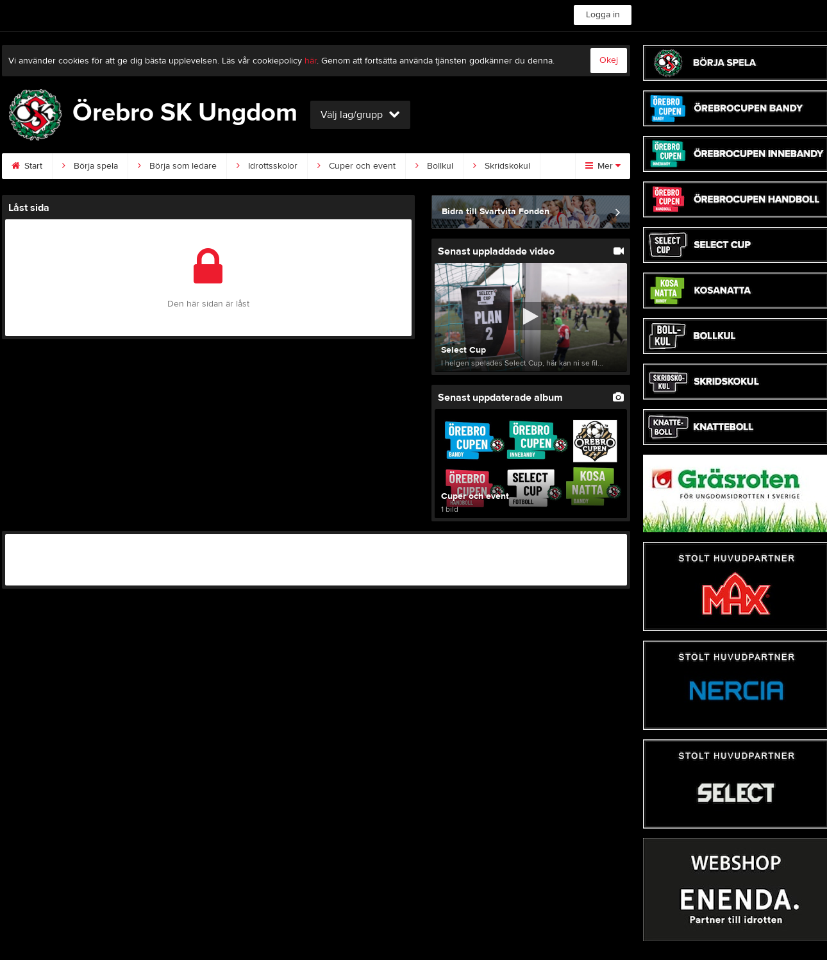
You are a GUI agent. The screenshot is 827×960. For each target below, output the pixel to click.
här (311, 61)
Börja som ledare (177, 166)
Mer (603, 166)
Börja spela (90, 166)
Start (27, 166)
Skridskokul (501, 166)
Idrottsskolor (267, 166)
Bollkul (434, 166)
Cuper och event (356, 166)
